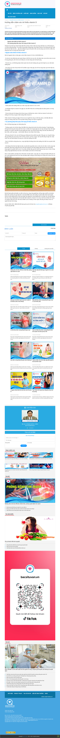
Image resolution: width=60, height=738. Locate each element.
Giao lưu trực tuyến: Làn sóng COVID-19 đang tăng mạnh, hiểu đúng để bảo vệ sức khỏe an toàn (24, 685)
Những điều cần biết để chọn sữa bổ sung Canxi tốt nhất (40, 458)
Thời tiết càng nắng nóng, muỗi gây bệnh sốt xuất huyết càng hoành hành (20, 683)
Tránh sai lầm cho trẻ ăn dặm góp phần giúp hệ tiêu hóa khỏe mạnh (42, 360)
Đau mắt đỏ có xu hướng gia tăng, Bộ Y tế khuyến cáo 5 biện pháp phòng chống (21, 675)
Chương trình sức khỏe (49, 248)
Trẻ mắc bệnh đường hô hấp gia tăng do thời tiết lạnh (16, 686)
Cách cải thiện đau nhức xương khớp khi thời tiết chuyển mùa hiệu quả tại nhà (42, 330)
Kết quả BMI (7, 442)
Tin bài (23, 248)
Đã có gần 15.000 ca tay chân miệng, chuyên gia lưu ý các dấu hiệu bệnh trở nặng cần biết (23, 682)
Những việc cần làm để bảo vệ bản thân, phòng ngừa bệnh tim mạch (21, 270)
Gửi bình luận (51, 233)
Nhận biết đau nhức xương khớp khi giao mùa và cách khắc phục (42, 300)
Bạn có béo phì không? (30, 435)
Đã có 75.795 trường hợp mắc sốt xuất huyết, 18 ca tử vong (17, 679)
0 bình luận (53, 228)
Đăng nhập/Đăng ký (47, 696)
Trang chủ (7, 19)
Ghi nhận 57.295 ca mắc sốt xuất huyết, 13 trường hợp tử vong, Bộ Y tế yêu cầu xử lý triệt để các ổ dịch (25, 680)
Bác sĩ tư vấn (25, 736)
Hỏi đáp (45, 13)
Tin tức (10, 13)
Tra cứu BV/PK (27, 693)
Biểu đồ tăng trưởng (38, 693)
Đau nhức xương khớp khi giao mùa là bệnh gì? (21, 360)
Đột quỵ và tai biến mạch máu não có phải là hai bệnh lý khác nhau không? (21, 300)
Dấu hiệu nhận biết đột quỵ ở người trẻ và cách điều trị (43, 270)
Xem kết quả (23, 445)
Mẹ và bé (39, 13)
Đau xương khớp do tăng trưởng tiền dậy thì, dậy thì (39, 469)
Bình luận (9, 229)
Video (46, 693)
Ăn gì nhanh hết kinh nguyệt (12, 541)
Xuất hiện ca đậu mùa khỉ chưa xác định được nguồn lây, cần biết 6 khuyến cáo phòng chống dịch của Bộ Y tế (26, 674)
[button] (18, 13)
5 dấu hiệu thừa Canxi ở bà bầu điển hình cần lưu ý (15, 548)
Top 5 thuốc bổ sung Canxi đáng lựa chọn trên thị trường (42, 390)
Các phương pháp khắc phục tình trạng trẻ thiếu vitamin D (21, 43)
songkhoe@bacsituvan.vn (42, 204)
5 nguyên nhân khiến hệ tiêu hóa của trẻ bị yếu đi (21, 390)
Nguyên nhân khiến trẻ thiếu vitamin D (16, 41)
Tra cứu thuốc (12, 16)
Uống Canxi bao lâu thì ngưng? (12, 546)
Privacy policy (18, 693)
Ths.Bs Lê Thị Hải (8, 28)
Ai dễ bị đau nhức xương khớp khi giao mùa (20, 330)
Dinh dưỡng (33, 13)
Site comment (44, 224)
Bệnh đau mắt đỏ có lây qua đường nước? (14, 677)
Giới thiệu (10, 693)
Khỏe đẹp (26, 13)
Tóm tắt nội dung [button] (9, 38)
